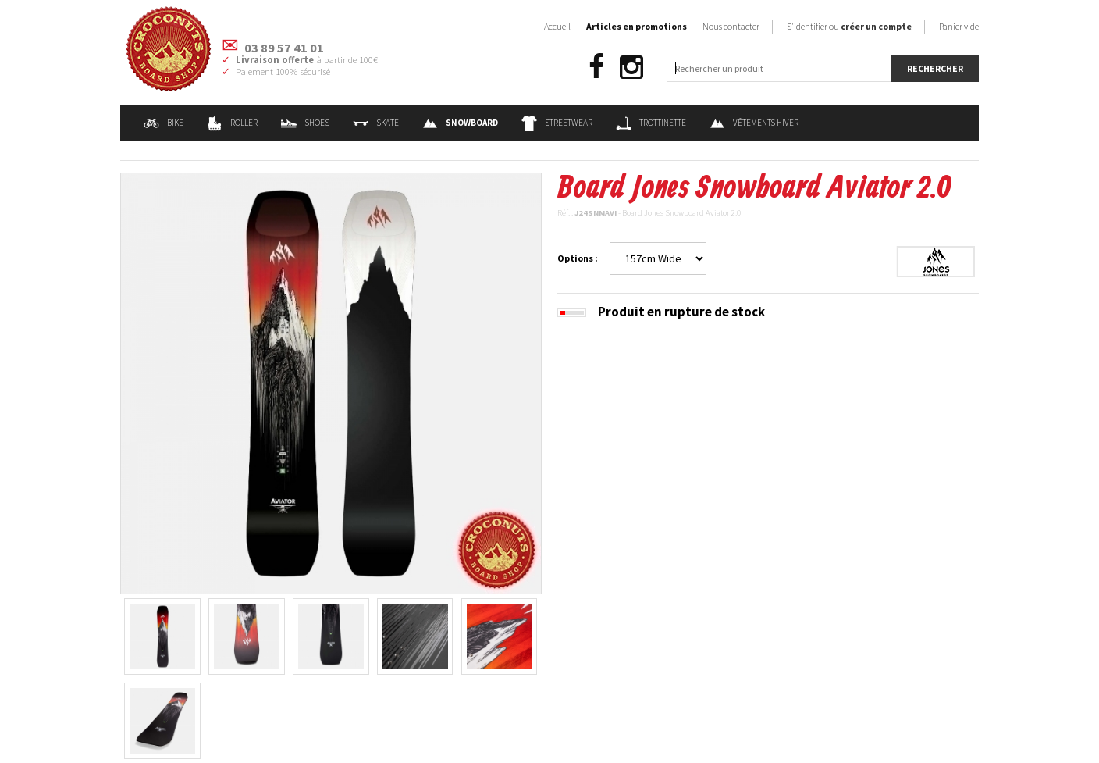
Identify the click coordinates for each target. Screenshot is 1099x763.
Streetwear (556, 122)
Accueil (557, 26)
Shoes (305, 122)
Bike (163, 122)
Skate (376, 122)
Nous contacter (730, 26)
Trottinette (651, 122)
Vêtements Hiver (754, 122)
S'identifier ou (849, 26)
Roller (232, 122)
